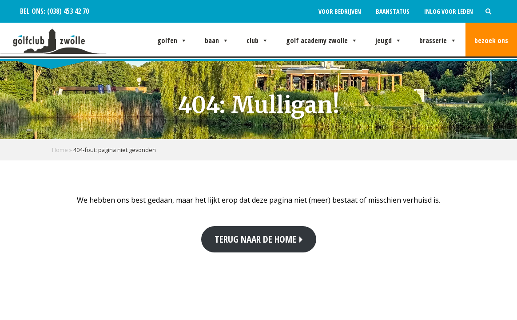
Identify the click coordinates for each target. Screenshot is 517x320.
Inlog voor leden (448, 11)
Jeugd (388, 40)
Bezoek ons (491, 40)
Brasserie (438, 40)
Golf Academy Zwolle (322, 40)
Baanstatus (393, 11)
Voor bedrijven (339, 11)
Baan (217, 40)
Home (60, 150)
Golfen (172, 40)
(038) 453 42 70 (67, 11)
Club (257, 40)
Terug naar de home (255, 238)
